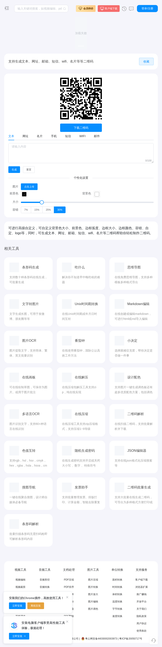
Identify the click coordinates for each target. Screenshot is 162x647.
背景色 (86, 193)
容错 (15, 209)
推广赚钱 (142, 594)
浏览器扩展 (141, 587)
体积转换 (117, 594)
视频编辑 (20, 579)
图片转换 (93, 587)
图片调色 (93, 608)
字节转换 (117, 608)
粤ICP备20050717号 (130, 638)
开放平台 (142, 601)
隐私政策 (142, 616)
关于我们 (142, 608)
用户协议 (142, 623)
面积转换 (117, 579)
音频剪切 (45, 579)
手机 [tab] (54, 136)
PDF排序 (69, 587)
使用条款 (142, 630)
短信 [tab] (68, 136)
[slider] (87, 202)
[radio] (26, 209)
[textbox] (41, 8)
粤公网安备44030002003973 (99, 638)
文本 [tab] (11, 136)
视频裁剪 (20, 587)
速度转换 (117, 616)
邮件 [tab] (97, 136)
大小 (15, 201)
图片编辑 (93, 601)
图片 (15, 186)
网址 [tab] (25, 136)
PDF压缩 (69, 579)
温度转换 (117, 601)
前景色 (14, 193)
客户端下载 (141, 579)
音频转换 (45, 587)
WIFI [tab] (82, 136)
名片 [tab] (40, 136)
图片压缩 (93, 579)
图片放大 (93, 594)
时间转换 (117, 587)
